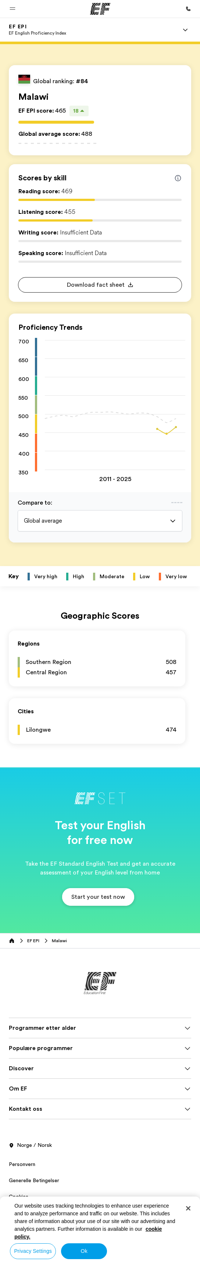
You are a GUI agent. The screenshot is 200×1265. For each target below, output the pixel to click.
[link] (37, 30)
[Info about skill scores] (178, 178)
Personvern (22, 1164)
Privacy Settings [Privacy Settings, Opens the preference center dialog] (33, 1251)
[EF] (100, 9)
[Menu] (185, 30)
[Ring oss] (188, 9)
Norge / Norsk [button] (30, 1145)
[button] (12, 9)
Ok (84, 1251)
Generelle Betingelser (34, 1180)
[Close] (188, 1208)
